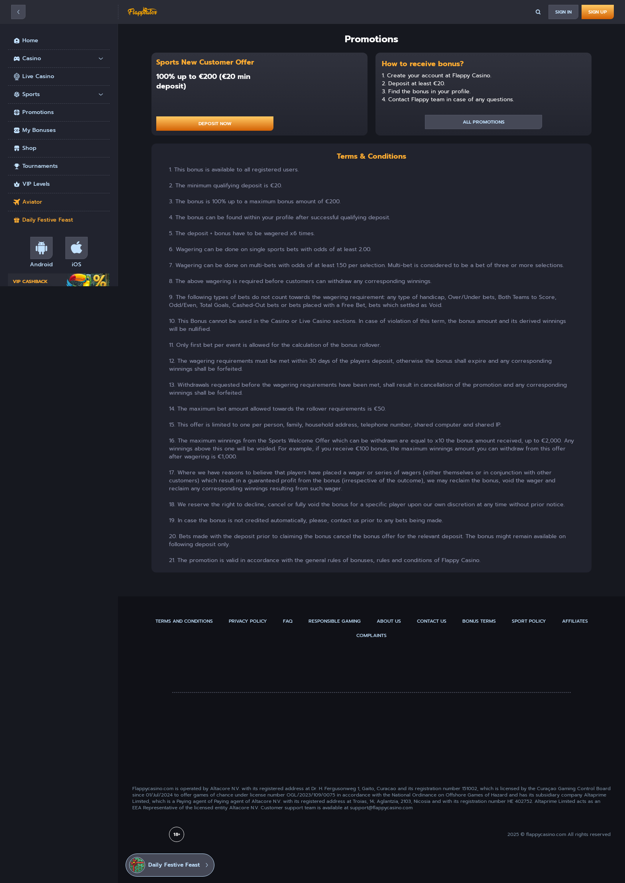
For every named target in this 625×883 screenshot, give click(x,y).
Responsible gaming (335, 621)
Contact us (431, 621)
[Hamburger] (18, 12)
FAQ (288, 621)
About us (389, 621)
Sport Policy (529, 621)
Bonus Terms (479, 621)
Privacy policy (248, 621)
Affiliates (575, 621)
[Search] (538, 12)
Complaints (371, 635)
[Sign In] (563, 12)
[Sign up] (598, 12)
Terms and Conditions (184, 621)
